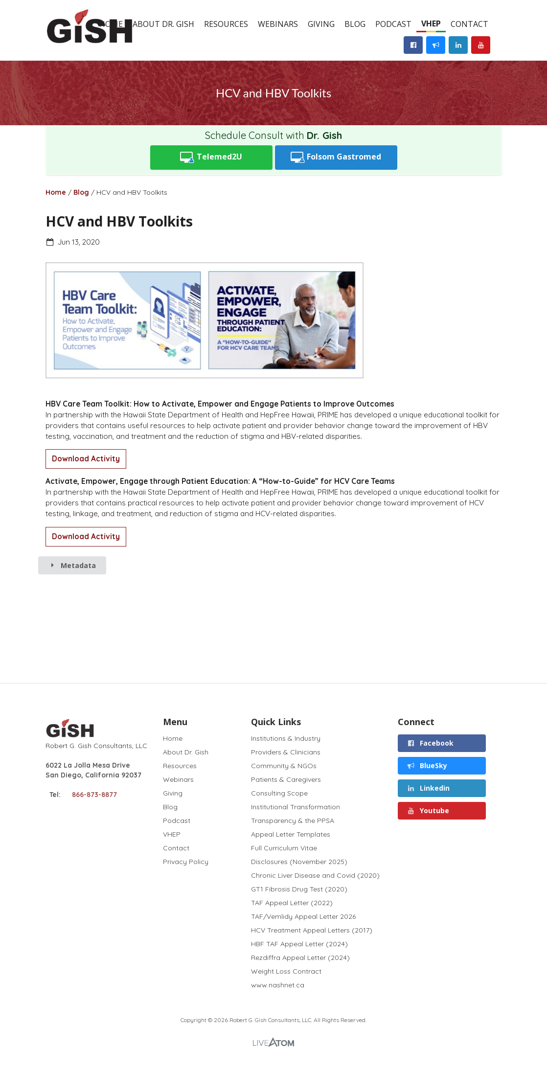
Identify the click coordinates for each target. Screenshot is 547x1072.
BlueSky (427, 765)
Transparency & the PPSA (292, 820)
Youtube (428, 810)
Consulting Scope (279, 793)
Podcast (393, 24)
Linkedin (428, 788)
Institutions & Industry (285, 738)
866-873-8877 (94, 794)
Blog (354, 24)
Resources (226, 24)
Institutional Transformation (295, 806)
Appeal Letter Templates (290, 834)
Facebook (430, 743)
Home (56, 192)
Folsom (336, 157)
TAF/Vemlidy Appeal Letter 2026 (303, 916)
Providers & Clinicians (285, 752)
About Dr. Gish (163, 24)
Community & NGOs (284, 765)
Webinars (278, 24)
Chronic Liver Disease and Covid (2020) (315, 875)
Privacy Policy (185, 861)
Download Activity (86, 458)
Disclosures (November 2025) (299, 861)
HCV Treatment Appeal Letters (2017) (311, 930)
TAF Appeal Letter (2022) (292, 902)
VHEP (431, 23)
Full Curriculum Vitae (284, 848)
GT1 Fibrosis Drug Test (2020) (299, 889)
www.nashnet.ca (277, 985)
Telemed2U (211, 157)
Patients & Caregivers (286, 779)
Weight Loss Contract (286, 971)
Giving (321, 24)
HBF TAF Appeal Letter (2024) (299, 943)
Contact (469, 24)
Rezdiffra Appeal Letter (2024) (300, 957)
